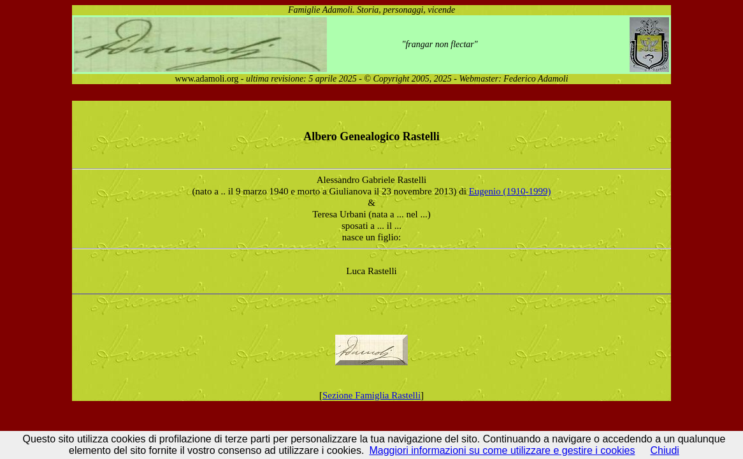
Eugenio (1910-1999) (510, 191)
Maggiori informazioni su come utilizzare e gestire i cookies (502, 450)
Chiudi (665, 450)
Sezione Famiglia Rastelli (371, 395)
